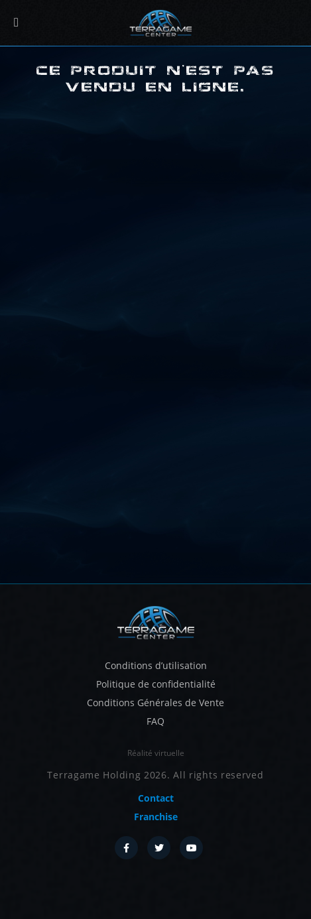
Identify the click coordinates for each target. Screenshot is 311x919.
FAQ (155, 721)
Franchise (156, 816)
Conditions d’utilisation (156, 665)
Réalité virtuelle (155, 753)
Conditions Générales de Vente (155, 702)
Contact (156, 798)
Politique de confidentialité (156, 684)
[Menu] (16, 23)
